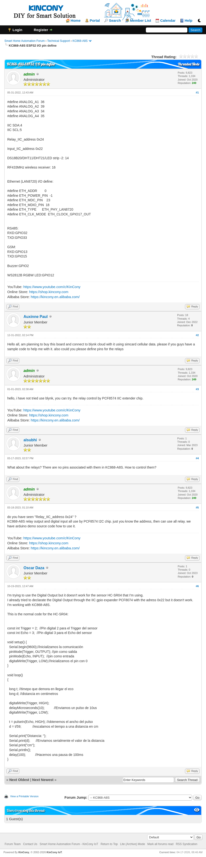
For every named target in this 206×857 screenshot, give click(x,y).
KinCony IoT (54, 852)
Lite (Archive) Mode (132, 844)
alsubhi (30, 440)
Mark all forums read (160, 844)
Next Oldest (19, 780)
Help (189, 20)
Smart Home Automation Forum (24, 41)
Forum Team (13, 844)
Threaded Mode (188, 64)
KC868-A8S (80, 41)
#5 (197, 507)
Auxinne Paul (35, 317)
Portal (95, 20)
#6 (197, 586)
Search (115, 20)
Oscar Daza (33, 568)
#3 (197, 389)
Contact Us (30, 844)
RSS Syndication (186, 844)
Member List (140, 20)
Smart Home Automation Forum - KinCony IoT (69, 844)
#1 (197, 92)
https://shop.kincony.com (48, 292)
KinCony (23, 852)
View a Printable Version (24, 796)
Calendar (167, 20)
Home (76, 20)
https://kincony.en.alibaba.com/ (55, 297)
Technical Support (58, 41)
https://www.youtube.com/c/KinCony (51, 287)
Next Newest (42, 780)
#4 (197, 458)
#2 (197, 335)
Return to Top (109, 844)
